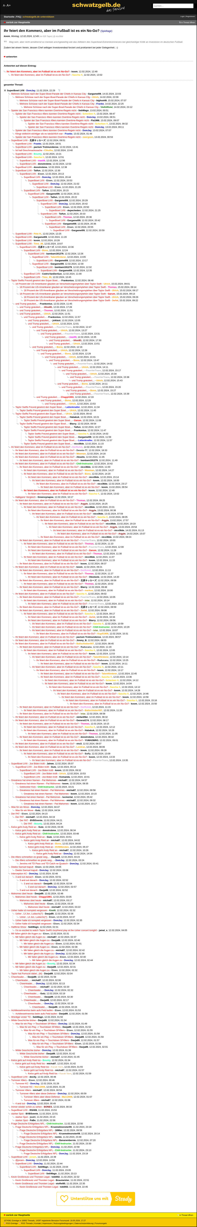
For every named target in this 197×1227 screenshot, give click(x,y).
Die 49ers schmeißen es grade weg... (30, 857)
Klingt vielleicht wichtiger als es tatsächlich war (39, 133)
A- (4, 5)
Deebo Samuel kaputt (22, 867)
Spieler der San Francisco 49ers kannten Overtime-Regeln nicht (43, 110)
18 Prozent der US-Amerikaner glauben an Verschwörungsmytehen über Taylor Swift (58, 283)
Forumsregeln (101, 1223)
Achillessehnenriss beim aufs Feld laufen (32, 1010)
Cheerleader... (18, 977)
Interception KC (19, 873)
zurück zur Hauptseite (18, 22)
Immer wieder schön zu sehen (26, 1106)
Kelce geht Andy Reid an (23, 827)
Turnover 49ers (19, 1080)
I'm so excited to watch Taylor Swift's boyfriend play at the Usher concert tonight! (56, 930)
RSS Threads (26, 1223)
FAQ (19, 16)
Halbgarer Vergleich (25, 497)
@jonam (19, 1160)
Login (182, 16)
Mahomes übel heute (22, 893)
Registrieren (190, 16)
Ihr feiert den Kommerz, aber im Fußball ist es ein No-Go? (40, 75)
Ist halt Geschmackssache (28, 150)
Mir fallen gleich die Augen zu (26, 933)
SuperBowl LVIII (15, 90)
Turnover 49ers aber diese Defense (38, 1093)
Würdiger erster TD (21, 1017)
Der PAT (15, 813)
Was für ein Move (20, 807)
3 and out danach (24, 877)
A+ (8, 5)
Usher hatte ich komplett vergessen (29, 910)
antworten (11, 56)
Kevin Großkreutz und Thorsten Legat (30, 1177)
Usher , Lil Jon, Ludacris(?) (29, 913)
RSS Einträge (11, 1223)
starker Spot (17, 1113)
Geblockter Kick (28, 787)
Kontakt (37, 1223)
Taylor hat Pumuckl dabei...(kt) (26, 973)
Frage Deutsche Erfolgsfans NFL (28, 1123)
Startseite (9, 16)
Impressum (47, 1223)
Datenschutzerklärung (84, 1223)
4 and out (20, 1103)
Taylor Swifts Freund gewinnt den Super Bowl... (35, 280)
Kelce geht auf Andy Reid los (26, 1060)
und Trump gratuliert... (26, 303)
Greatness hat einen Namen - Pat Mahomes (33, 780)
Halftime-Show (18, 927)
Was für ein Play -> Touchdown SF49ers (35, 1023)
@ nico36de (58, 36)
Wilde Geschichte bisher (23, 1020)
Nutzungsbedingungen (63, 1223)
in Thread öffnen (188, 22)
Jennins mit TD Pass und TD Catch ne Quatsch (44, 863)
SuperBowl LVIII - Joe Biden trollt (28, 763)
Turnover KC (21, 1083)
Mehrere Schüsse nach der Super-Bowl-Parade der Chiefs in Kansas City (48, 93)
